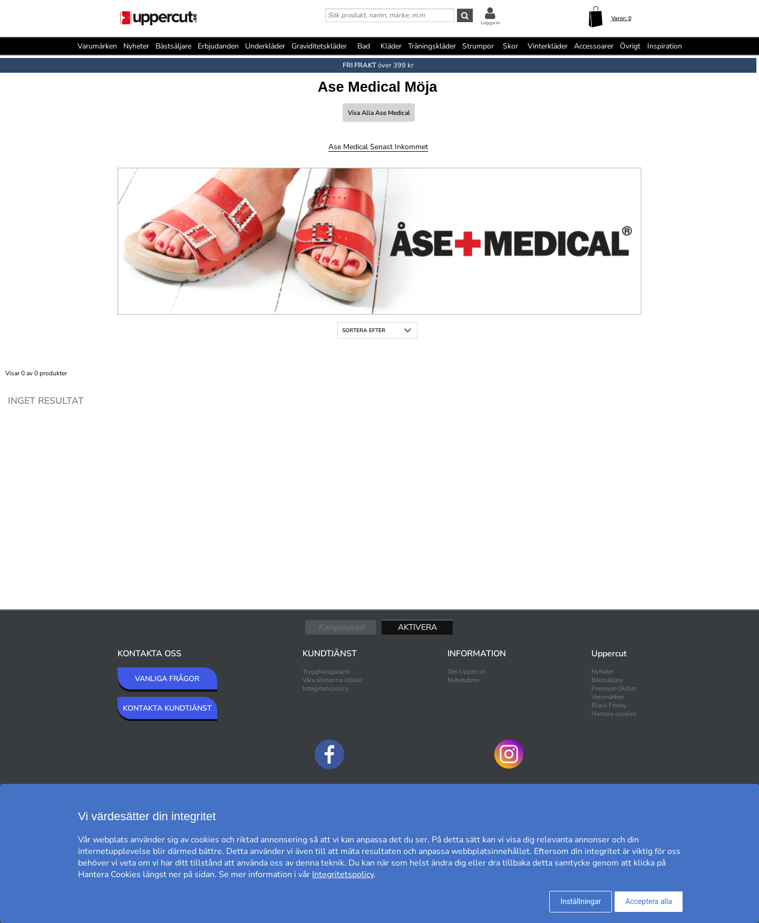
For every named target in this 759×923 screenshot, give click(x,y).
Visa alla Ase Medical (379, 113)
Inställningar (580, 901)
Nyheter (136, 46)
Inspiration (664, 46)
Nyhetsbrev (463, 680)
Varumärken (97, 46)
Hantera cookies (614, 714)
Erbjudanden (218, 46)
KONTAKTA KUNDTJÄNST (167, 708)
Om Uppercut (466, 671)
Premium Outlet (613, 688)
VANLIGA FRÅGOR (167, 679)
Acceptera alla (648, 901)
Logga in (490, 23)
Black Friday (608, 705)
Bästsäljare (173, 46)
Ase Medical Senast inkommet (378, 147)
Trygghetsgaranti (326, 671)
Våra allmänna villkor (332, 680)
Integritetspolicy (325, 688)
